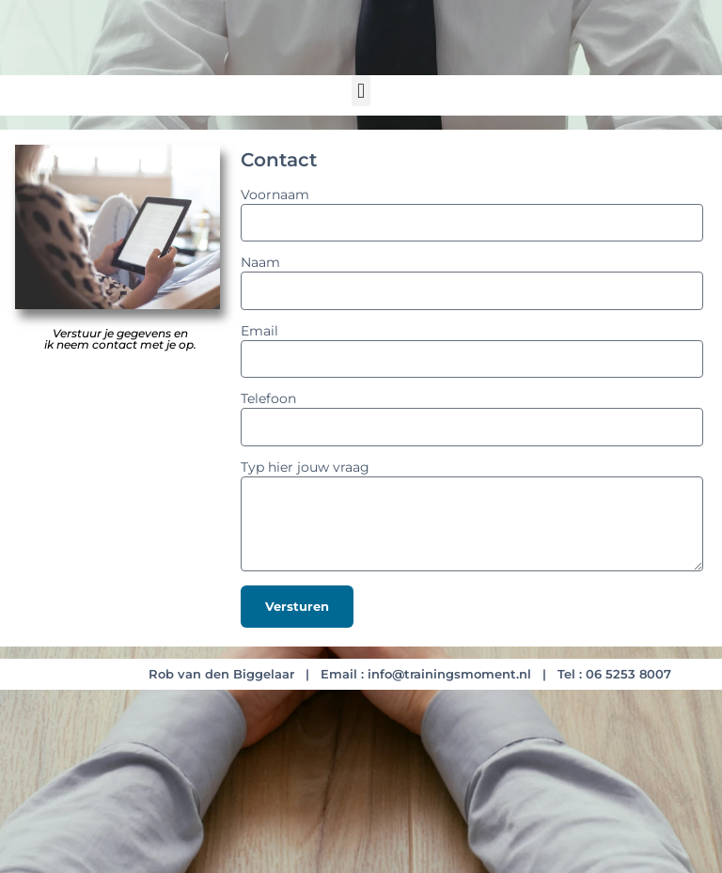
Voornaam (275, 195)
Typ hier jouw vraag (305, 467)
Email (259, 331)
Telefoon (268, 399)
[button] (360, 90)
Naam (260, 263)
